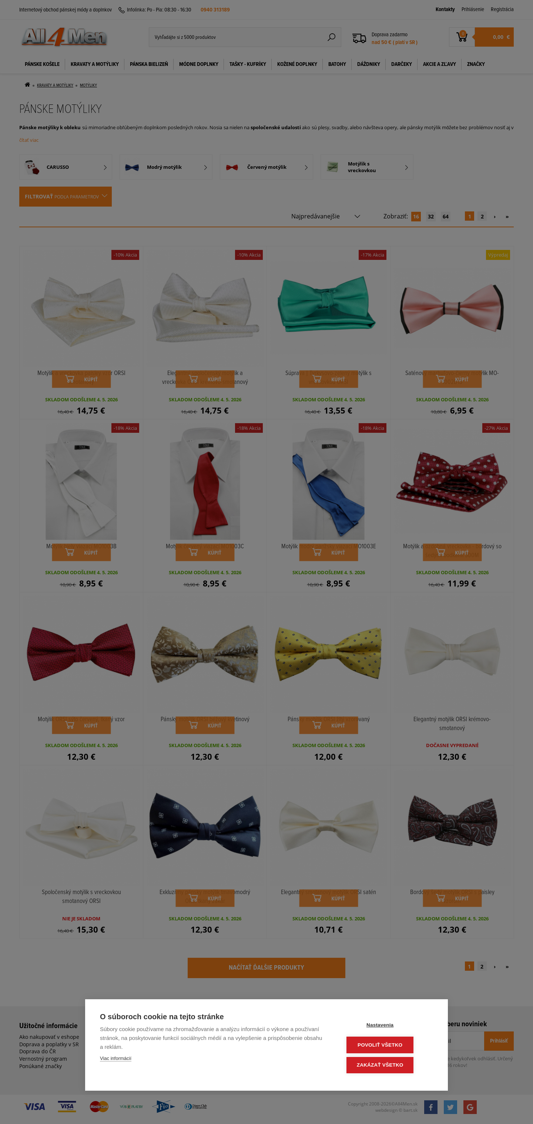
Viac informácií (115, 1060)
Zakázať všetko (388, 1065)
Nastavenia (388, 1026)
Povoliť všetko (388, 1045)
